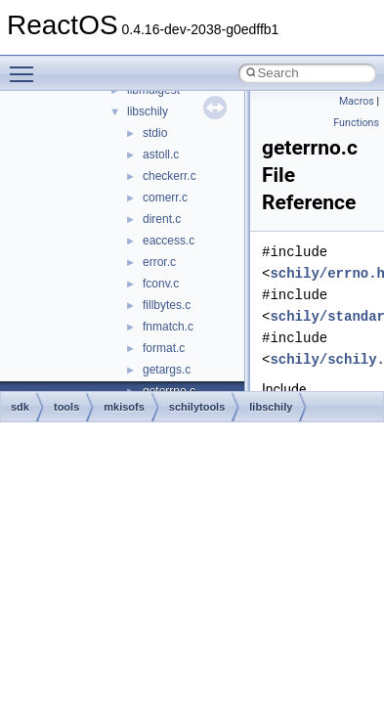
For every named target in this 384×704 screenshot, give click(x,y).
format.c (164, 348)
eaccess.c (168, 240)
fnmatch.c (168, 326)
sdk (20, 407)
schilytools (197, 407)
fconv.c (161, 283)
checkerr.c (169, 176)
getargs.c (167, 369)
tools (66, 407)
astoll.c (161, 154)
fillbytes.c (167, 305)
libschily (147, 111)
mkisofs (124, 407)
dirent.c (162, 219)
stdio (155, 133)
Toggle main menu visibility (26, 65)
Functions (356, 122)
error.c (159, 262)
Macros (356, 101)
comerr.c (165, 197)
